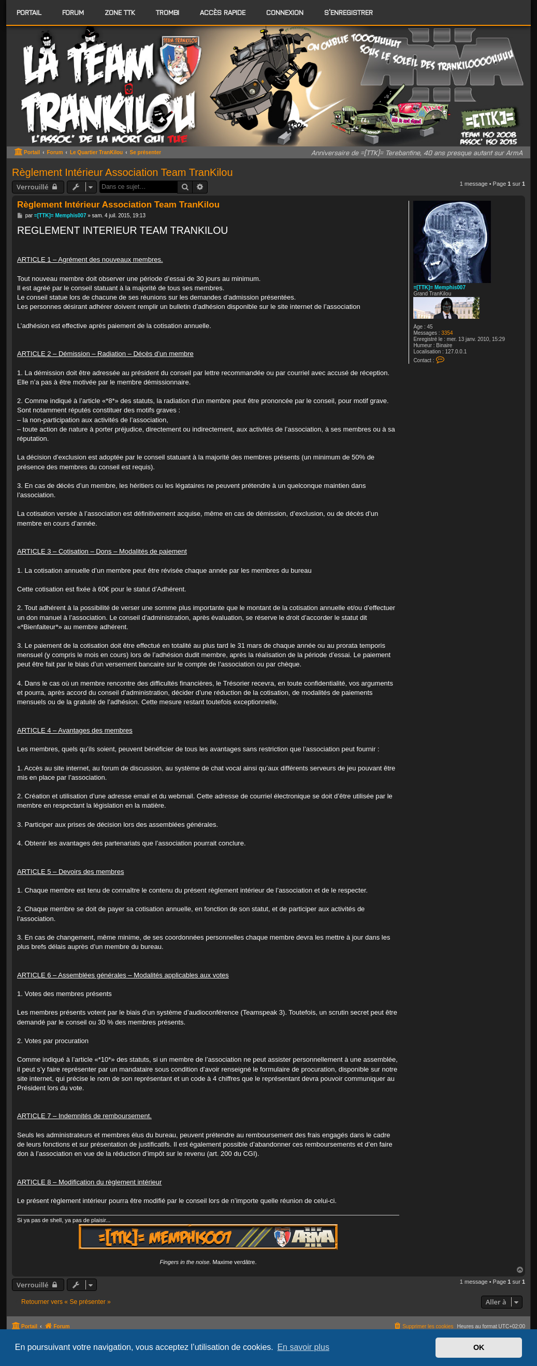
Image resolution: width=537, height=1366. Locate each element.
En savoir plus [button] (303, 1347)
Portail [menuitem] (29, 12)
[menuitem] (73, 12)
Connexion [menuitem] (284, 12)
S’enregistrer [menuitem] (348, 12)
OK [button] (479, 1347)
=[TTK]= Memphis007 (439, 287)
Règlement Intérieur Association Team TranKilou (122, 172)
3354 (447, 333)
